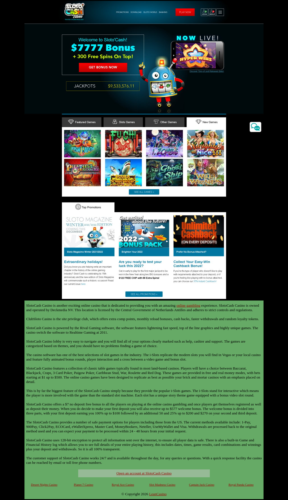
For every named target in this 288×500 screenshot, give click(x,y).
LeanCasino (157, 494)
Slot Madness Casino (162, 484)
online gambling (188, 305)
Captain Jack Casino (201, 484)
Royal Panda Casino (240, 484)
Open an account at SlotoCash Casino (144, 473)
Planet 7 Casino (83, 484)
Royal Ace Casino (123, 484)
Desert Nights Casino (44, 484)
